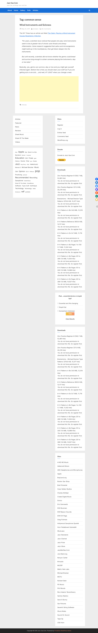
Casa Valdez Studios (64, 489)
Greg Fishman (62, 520)
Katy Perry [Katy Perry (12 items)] (23, 164)
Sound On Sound (63, 615)
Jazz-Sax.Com (12, 3)
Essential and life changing (68, 303)
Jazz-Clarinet (62, 539)
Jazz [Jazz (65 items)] (17, 164)
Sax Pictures (61, 603)
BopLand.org (61, 478)
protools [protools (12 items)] (25, 174)
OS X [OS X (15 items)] (27, 171)
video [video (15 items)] (34, 188)
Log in (59, 129)
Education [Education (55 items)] (19, 158)
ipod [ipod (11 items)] (31, 161)
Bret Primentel (62, 485)
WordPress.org (62, 140)
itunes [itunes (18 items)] (35, 161)
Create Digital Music (64, 497)
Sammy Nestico (62, 596)
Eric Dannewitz (62, 504)
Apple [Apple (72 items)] (21, 152)
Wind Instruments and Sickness (35, 25)
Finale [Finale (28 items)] (31, 158)
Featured (18, 123)
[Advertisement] (49, 89)
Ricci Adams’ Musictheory (66, 592)
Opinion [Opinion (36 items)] (22, 171)
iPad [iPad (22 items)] (27, 161)
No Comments (46, 29)
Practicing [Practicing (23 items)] (18, 175)
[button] (96, 179)
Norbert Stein (62, 581)
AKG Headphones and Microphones (70, 470)
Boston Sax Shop (63, 481)
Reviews (18, 131)
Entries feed (61, 132)
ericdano (35, 29)
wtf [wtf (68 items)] (22, 191)
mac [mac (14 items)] (28, 164)
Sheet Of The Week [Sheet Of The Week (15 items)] (20, 183)
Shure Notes (61, 611)
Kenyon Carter (62, 558)
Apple (59, 474)
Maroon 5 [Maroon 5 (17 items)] (18, 167)
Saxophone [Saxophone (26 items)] (19, 180)
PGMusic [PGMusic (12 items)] (32, 171)
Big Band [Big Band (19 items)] (18, 155)
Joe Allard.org (62, 554)
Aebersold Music (63, 466)
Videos (17, 142)
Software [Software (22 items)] (18, 186)
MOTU (59, 577)
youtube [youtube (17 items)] (27, 192)
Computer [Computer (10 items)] (28, 155)
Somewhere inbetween (67, 311)
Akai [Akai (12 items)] (16, 152)
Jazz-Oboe (61, 546)
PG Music (60, 584)
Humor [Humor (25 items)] (23, 161)
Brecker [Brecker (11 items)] (24, 155)
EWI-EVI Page (62, 516)
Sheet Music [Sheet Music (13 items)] (27, 180)
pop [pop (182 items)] (37, 171)
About (10, 10)
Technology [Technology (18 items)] (28, 188)
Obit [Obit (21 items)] (16, 171)
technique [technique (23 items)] (33, 186)
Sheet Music (19, 134)
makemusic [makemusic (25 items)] (34, 164)
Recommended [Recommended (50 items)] (22, 177)
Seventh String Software (65, 607)
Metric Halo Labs (63, 569)
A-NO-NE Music (62, 462)
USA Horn (60, 623)
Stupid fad (62, 307)
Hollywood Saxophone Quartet (68, 523)
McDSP (59, 565)
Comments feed (62, 136)
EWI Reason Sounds (64, 512)
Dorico (59, 500)
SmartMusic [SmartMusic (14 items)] (30, 183)
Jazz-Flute (61, 542)
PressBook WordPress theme (62, 630)
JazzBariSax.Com (63, 550)
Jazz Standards (62, 535)
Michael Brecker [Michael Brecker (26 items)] (27, 167)
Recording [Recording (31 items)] (33, 178)
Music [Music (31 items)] (36, 167)
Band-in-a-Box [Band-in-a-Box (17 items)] (32, 152)
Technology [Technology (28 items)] (19, 188)
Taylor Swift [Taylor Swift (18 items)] (25, 186)
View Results (70, 319)
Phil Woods (61, 588)
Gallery (22, 10)
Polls (29, 10)
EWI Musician (62, 508)
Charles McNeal (62, 493)
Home (16, 10)
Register (60, 125)
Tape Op (60, 619)
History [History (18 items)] (17, 161)
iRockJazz (60, 531)
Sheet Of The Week (22, 138)
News (17, 127)
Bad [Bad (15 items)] (26, 152)
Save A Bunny (62, 600)
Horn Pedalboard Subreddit (66, 527)
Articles (35, 10)
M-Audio (60, 561)
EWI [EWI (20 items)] (26, 158)
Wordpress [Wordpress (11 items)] (17, 192)
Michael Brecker (63, 573)
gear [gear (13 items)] (35, 158)
